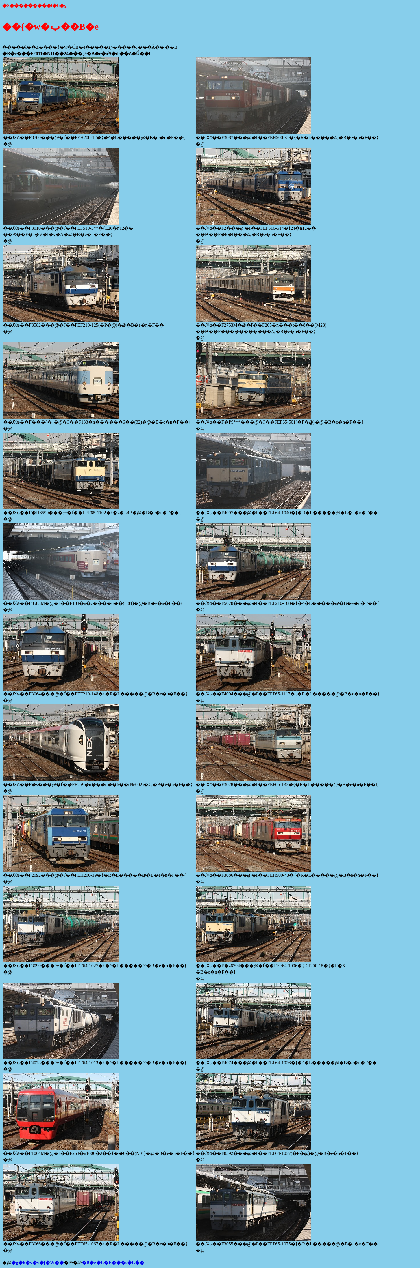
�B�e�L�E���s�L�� (113, 1262)
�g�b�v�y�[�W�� (37, 1262)
